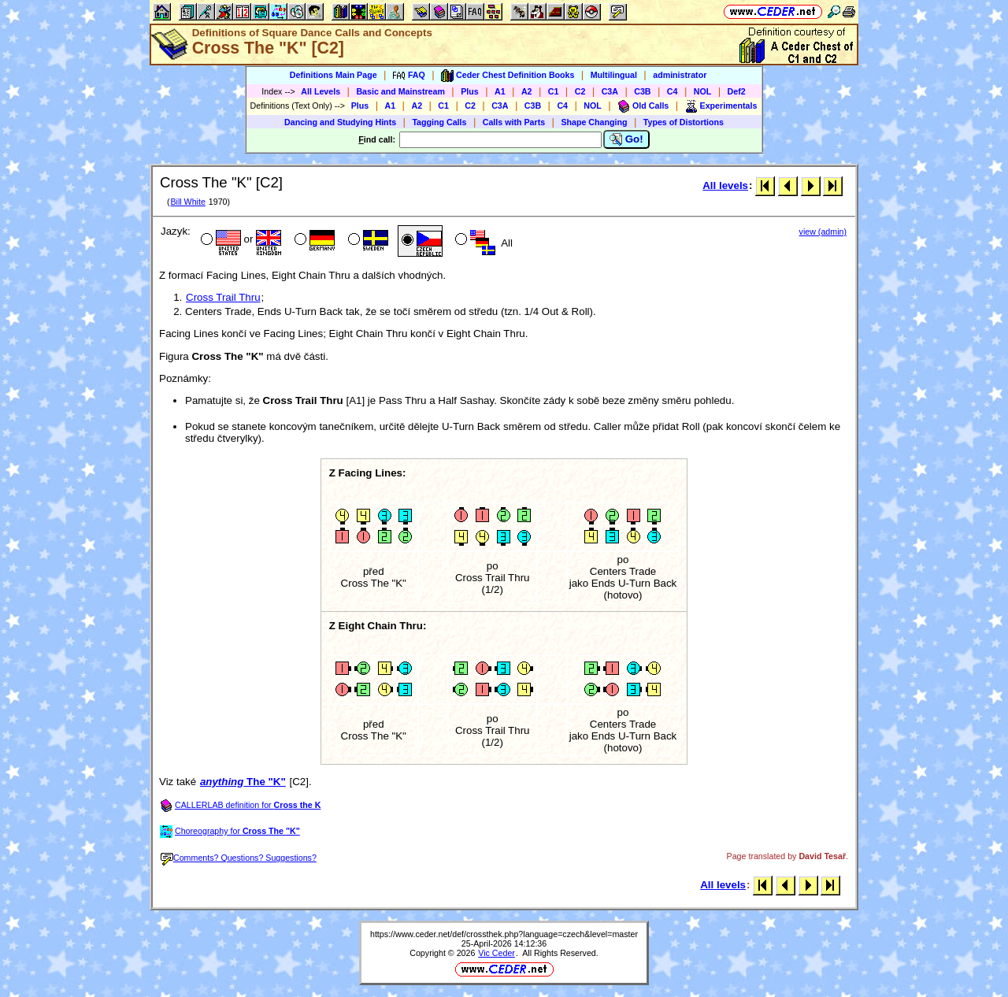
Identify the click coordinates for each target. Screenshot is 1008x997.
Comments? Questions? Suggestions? (239, 857)
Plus (470, 91)
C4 (672, 91)
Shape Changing (594, 122)
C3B (642, 91)
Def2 (737, 91)
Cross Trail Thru (223, 297)
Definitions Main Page (333, 75)
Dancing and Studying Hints (340, 122)
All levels (725, 185)
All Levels (320, 91)
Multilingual (614, 75)
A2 (526, 91)
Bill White (187, 201)
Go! (626, 139)
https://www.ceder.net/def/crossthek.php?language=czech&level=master (504, 934)
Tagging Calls (439, 122)
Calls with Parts (514, 122)
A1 (500, 91)
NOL (703, 91)
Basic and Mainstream (400, 91)
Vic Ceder (496, 953)
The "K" (243, 782)
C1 (553, 91)
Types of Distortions (683, 122)
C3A (610, 91)
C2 (580, 91)
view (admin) (823, 231)
